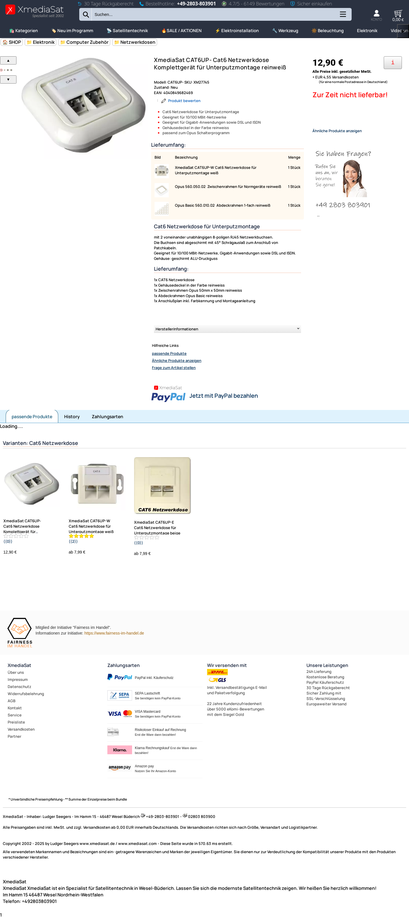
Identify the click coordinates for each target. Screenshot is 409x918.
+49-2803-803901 (196, 3)
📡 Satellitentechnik (127, 31)
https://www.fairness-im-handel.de (114, 633)
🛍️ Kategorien (23, 31)
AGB (11, 700)
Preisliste (16, 722)
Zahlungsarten (107, 416)
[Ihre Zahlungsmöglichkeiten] (393, 62)
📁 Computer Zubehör (84, 42)
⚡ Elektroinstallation (237, 31)
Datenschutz (19, 686)
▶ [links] (403, 31)
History (72, 416)
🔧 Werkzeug (285, 31)
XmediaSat (19, 665)
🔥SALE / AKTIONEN (181, 31)
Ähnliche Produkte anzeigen (176, 360)
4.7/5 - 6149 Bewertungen (253, 3)
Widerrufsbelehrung (26, 693)
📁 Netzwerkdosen (134, 42)
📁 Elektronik (40, 42)
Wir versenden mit (227, 665)
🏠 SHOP (11, 42)
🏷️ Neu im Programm (72, 31)
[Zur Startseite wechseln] (34, 17)
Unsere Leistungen (327, 665)
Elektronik (367, 31)
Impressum (18, 679)
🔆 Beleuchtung (328, 31)
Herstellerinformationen (177, 328)
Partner (14, 736)
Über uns (16, 672)
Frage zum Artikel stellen (174, 367)
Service (15, 715)
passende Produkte (169, 353)
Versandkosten (21, 729)
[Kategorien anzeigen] (342, 16)
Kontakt (15, 707)
